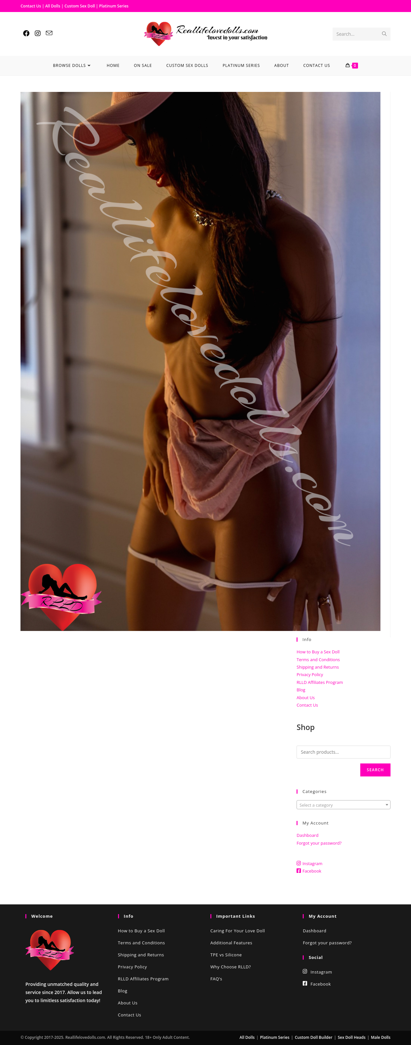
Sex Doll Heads (351, 1037)
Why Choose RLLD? (230, 967)
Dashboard (307, 835)
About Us (306, 697)
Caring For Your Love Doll (237, 931)
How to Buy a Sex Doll (318, 652)
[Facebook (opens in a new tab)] (26, 33)
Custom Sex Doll (79, 6)
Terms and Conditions (318, 659)
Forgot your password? (319, 843)
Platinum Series (113, 6)
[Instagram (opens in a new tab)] (37, 33)
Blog (301, 690)
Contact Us (30, 6)
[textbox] (343, 805)
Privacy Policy (310, 674)
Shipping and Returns (318, 667)
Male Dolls (381, 1037)
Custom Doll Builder (313, 1037)
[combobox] (344, 804)
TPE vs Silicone (226, 955)
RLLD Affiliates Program (320, 682)
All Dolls (53, 6)
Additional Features (231, 943)
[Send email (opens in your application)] (49, 33)
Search (375, 770)
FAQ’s (216, 979)
